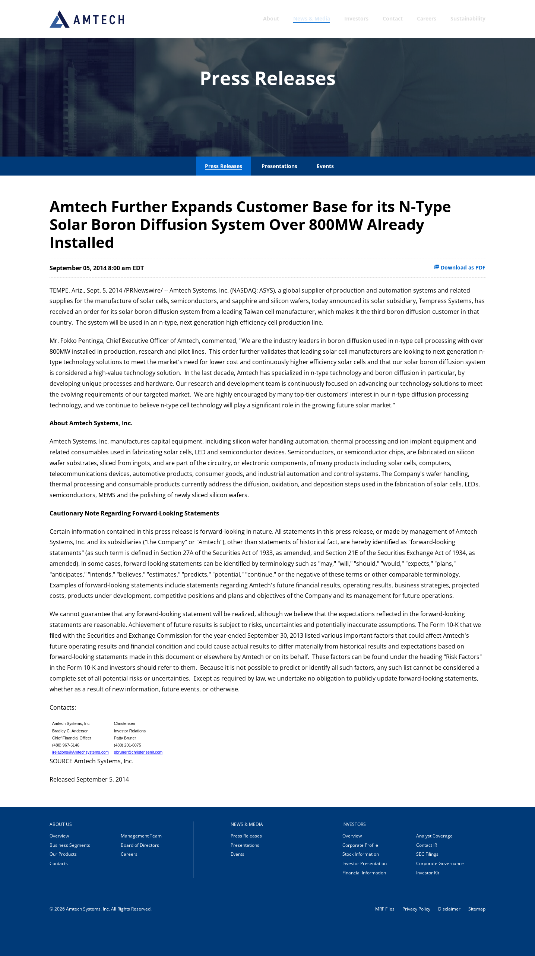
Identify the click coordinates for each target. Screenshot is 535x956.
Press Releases (223, 195)
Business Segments (70, 875)
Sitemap (476, 939)
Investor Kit (427, 902)
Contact (393, 18)
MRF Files (385, 939)
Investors (356, 18)
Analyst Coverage (434, 865)
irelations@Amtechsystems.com (80, 782)
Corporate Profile (360, 875)
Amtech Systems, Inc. (88, 939)
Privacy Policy (416, 939)
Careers (426, 18)
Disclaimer (449, 939)
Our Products (63, 884)
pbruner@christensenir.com (138, 782)
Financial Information (364, 902)
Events (325, 195)
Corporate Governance (440, 893)
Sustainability (467, 18)
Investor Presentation (364, 893)
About (271, 18)
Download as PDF (459, 297)
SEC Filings (427, 884)
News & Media (311, 18)
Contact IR (426, 875)
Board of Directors (140, 875)
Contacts (59, 893)
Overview (59, 865)
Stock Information (360, 884)
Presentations (279, 195)
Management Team (141, 865)
